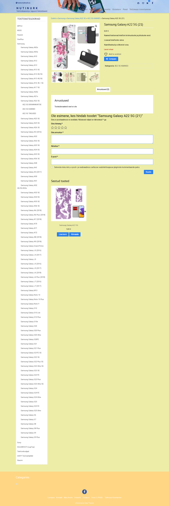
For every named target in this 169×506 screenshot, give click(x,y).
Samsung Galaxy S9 (28, 433)
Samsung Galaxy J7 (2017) (31, 286)
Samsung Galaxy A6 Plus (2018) (33, 215)
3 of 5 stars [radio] (59, 127)
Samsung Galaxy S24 (29, 388)
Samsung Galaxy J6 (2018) (31, 273)
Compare (74, 9)
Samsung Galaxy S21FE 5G (31, 353)
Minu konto (94, 9)
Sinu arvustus (57, 132)
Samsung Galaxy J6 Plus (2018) (33, 277)
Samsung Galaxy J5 (28, 259)
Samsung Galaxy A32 (29, 136)
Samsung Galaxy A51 (29, 181)
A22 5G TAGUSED (29, 113)
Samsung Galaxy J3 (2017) (31, 255)
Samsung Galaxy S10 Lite (30, 313)
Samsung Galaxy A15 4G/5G (31, 79)
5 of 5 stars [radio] (65, 127)
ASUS (19, 30)
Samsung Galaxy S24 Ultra (31, 397)
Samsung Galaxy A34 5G (30, 150)
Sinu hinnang (57, 124)
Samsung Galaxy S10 (29, 308)
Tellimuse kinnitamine (140, 9)
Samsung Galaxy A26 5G (30, 127)
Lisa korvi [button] (62, 221)
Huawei (20, 35)
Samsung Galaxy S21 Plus (31, 348)
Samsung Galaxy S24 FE (30, 393)
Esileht (53, 18)
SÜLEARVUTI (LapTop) (26, 447)
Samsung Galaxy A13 (29, 65)
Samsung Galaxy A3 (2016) (31, 132)
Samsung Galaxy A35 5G (30, 154)
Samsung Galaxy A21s (29, 96)
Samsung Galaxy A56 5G (30, 206)
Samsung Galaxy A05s (29, 52)
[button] (96, 26)
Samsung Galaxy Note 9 (30, 304)
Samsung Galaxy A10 (29, 56)
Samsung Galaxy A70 (29, 224)
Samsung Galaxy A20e (29, 92)
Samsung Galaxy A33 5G (30, 145)
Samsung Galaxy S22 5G (30, 357)
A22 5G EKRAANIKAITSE (32, 104)
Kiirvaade (62, 227)
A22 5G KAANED (29, 109)
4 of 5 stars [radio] (62, 127)
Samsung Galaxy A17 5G (30, 87)
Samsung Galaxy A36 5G (30, 159)
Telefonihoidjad (23, 451)
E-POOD (99, 498)
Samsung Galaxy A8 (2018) (31, 237)
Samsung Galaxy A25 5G (30, 123)
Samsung (21, 44)
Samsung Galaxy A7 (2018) (31, 219)
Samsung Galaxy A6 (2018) (31, 210)
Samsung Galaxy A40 (29, 163)
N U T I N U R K (27, 8)
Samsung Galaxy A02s (29, 47)
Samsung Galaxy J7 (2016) (31, 282)
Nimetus (55, 146)
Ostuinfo (106, 9)
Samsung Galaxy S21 (29, 344)
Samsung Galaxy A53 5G (30, 193)
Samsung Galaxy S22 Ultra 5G (32, 366)
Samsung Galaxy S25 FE (30, 406)
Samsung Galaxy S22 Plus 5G (32, 362)
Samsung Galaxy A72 (29, 233)
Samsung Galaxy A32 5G (30, 141)
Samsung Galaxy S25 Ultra (31, 411)
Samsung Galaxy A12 (29, 61)
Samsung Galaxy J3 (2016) (31, 250)
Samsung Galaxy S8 (28, 424)
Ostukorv (116, 9)
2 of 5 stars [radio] (55, 127)
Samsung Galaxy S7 (28, 419)
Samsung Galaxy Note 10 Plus (32, 299)
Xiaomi (20, 460)
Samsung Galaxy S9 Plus (30, 437)
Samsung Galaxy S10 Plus (31, 317)
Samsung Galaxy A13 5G (30, 70)
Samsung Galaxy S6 (28, 415)
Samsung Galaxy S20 (29, 326)
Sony (19, 442)
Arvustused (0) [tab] (103, 89)
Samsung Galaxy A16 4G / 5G (32, 83)
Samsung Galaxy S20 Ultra (31, 335)
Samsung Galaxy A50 (29, 176)
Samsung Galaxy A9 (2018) (31, 241)
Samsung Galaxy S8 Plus (30, 428)
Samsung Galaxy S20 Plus (31, 330)
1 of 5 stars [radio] (52, 127)
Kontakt (84, 9)
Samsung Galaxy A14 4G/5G (31, 74)
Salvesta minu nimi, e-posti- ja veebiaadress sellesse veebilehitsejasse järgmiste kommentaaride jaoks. (97, 167)
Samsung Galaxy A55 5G (30, 201)
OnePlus (20, 39)
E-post (54, 157)
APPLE (19, 26)
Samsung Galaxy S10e (29, 322)
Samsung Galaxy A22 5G (30, 101)
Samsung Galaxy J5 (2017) (31, 268)
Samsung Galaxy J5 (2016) (31, 264)
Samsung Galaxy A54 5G (30, 197)
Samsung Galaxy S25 (29, 402)
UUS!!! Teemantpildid (25, 456)
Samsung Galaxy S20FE (30, 339)
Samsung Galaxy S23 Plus (31, 379)
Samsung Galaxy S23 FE (30, 375)
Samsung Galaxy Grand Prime (32, 246)
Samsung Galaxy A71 (29, 228)
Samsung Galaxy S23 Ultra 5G (32, 384)
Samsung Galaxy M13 (29, 290)
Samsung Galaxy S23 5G (30, 370)
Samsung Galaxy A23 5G (30, 119)
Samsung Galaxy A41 (29, 167)
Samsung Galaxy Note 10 (30, 295)
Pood (125, 9)
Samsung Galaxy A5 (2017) (31, 172)
